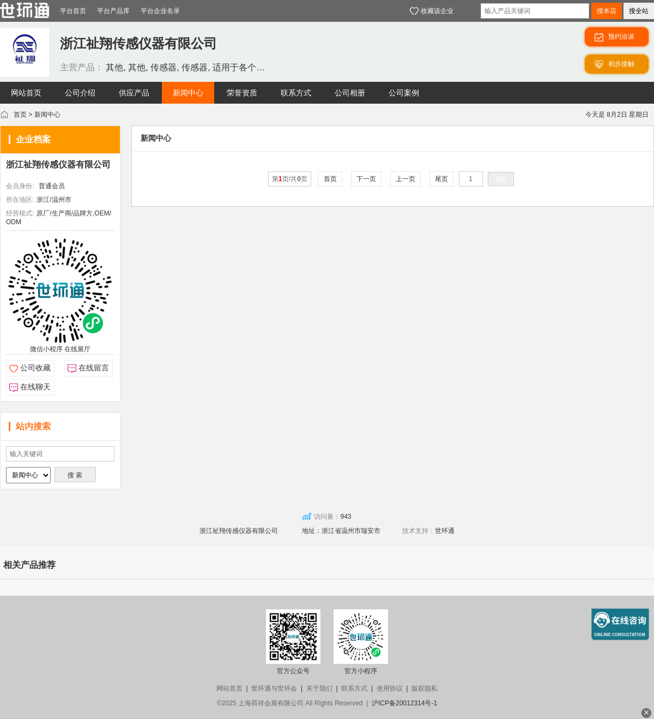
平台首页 (73, 11)
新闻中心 (47, 114)
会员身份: (20, 186)
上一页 (405, 179)
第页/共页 (289, 179)
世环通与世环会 (274, 688)
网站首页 (229, 688)
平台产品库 (113, 11)
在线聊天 (35, 386)
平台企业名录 (160, 11)
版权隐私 (424, 688)
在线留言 (93, 367)
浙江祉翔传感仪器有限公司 (58, 164)
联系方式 (354, 688)
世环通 (445, 531)
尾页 (441, 179)
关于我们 (319, 688)
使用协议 (390, 688)
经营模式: (20, 213)
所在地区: (20, 199)
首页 (20, 114)
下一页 (366, 179)
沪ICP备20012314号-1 (404, 703)
